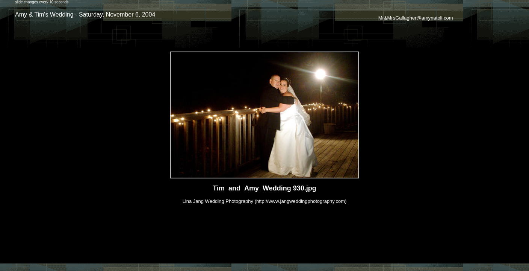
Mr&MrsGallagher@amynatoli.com (415, 18)
